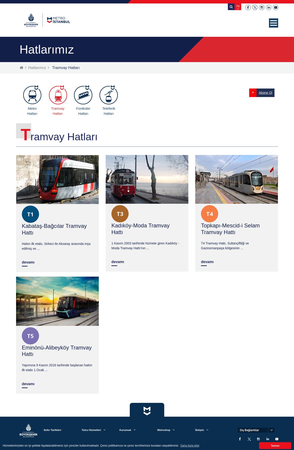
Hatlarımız (37, 68)
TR (238, 6)
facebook (248, 7)
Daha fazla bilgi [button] (189, 445)
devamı (28, 262)
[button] (273, 23)
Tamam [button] (275, 445)
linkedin (268, 7)
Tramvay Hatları (58, 111)
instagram (262, 7)
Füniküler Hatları (83, 111)
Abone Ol (265, 93)
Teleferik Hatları (108, 111)
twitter (255, 7)
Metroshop (163, 430)
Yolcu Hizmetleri (91, 430)
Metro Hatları (32, 111)
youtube (275, 7)
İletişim (199, 430)
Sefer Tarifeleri (52, 430)
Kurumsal (125, 430)
